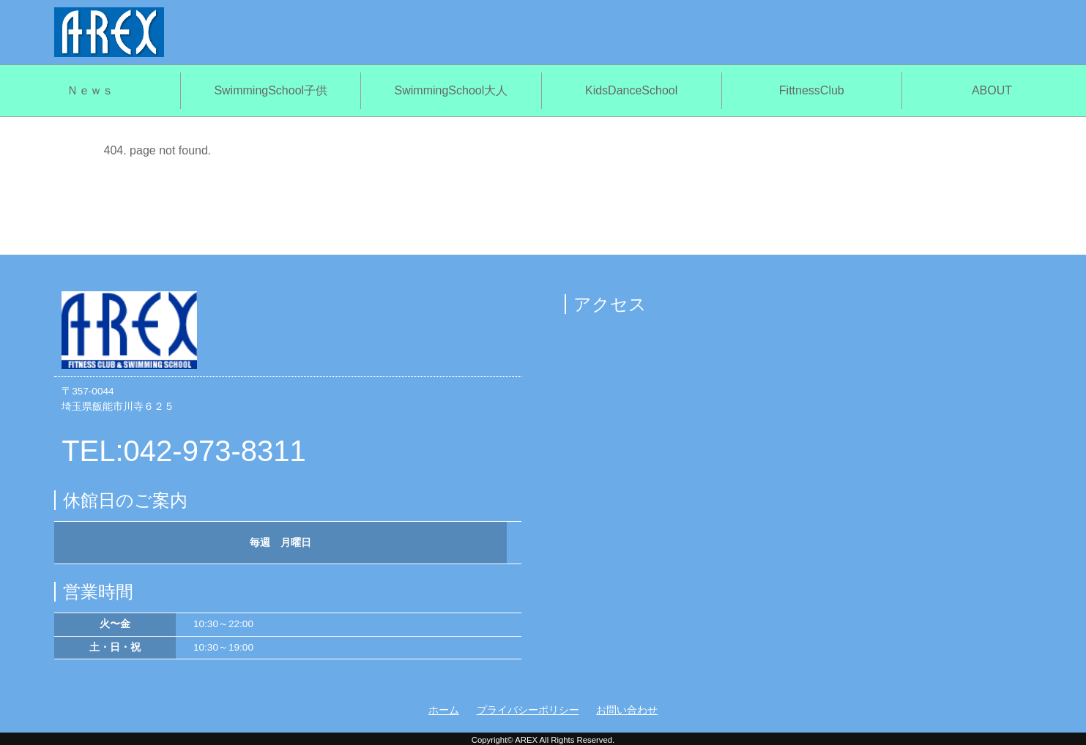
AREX (526, 739)
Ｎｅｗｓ (90, 90)
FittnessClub (811, 90)
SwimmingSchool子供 (270, 90)
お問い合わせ (627, 710)
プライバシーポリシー (528, 710)
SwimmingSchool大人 (451, 90)
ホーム (443, 710)
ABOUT (992, 90)
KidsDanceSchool (631, 90)
